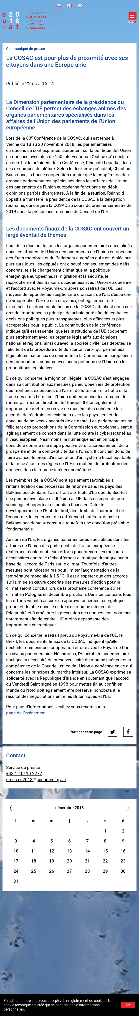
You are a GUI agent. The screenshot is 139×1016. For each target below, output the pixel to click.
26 (51, 871)
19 (51, 861)
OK (128, 1005)
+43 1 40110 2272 (24, 773)
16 (123, 851)
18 (33, 861)
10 (15, 851)
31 (15, 881)
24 (15, 871)
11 (33, 851)
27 (69, 871)
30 (123, 871)
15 (105, 851)
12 (51, 851)
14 (87, 851)
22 (105, 861)
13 (69, 851)
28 (87, 871)
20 (69, 861)
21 (87, 861)
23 (123, 861)
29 (105, 871)
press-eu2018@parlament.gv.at (36, 779)
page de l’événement (25, 713)
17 (15, 861)
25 (33, 871)
